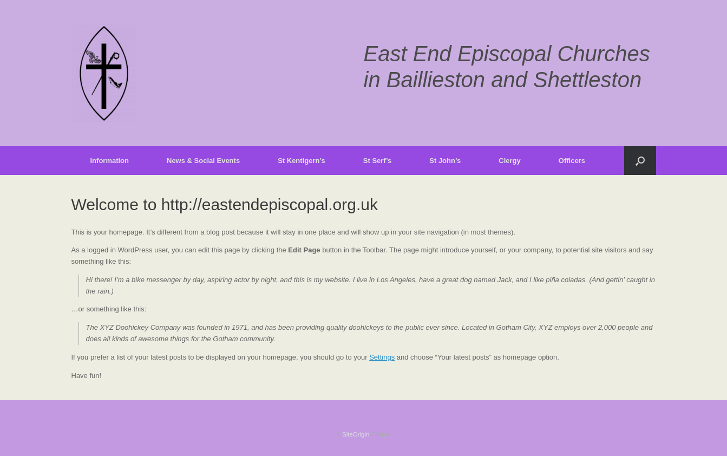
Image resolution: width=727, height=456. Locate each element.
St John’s (445, 161)
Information (109, 161)
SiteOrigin (356, 434)
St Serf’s (377, 161)
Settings (382, 357)
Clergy (509, 161)
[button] (640, 160)
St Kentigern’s (301, 161)
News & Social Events (203, 161)
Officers (572, 161)
